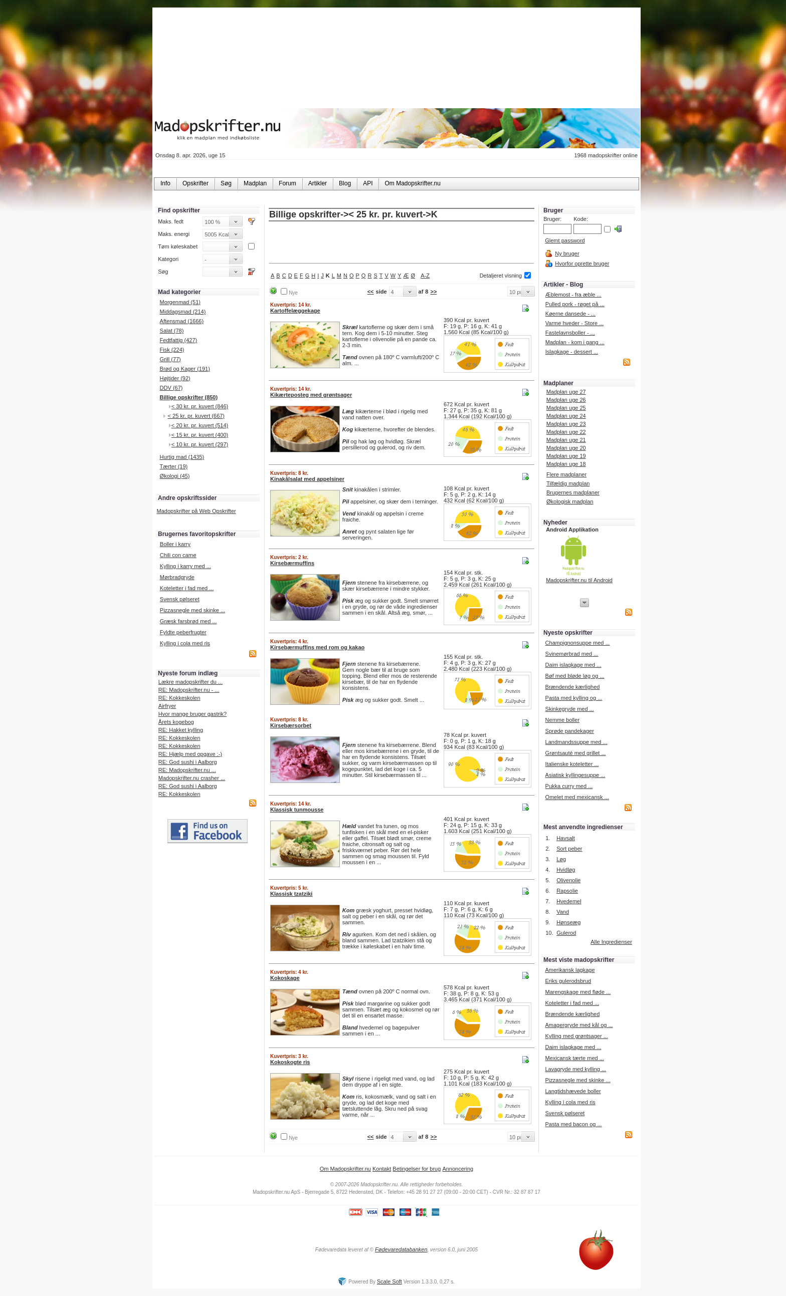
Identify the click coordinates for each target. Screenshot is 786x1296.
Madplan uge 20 (566, 448)
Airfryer (167, 706)
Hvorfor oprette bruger (582, 264)
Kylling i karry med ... (185, 566)
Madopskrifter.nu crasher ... (191, 778)
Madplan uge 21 (566, 440)
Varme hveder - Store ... (574, 323)
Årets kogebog (176, 722)
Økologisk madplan (570, 501)
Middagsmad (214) (183, 312)
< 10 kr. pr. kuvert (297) (199, 444)
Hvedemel (568, 901)
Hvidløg (565, 870)
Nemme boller (562, 720)
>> (433, 292)
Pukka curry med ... (569, 786)
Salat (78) (172, 331)
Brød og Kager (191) (185, 369)
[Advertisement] (401, 243)
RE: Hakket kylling (180, 730)
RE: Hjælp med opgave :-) (190, 754)
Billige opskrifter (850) (189, 397)
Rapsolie (567, 891)
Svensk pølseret (180, 599)
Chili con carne (178, 555)
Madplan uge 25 (566, 408)
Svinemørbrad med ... (572, 654)
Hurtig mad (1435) (182, 457)
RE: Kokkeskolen (179, 698)
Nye (293, 293)
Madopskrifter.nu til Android (579, 580)
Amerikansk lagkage (570, 970)
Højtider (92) (175, 378)
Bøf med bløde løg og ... (575, 676)
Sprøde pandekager (569, 731)
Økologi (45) (175, 476)
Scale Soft (389, 1281)
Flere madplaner (566, 474)
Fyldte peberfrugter (183, 632)
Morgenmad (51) (180, 302)
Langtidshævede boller (573, 1091)
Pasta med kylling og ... (574, 698)
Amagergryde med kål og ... (579, 1025)
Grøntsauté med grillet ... (575, 753)
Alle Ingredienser (611, 942)
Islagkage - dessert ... (571, 352)
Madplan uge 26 (566, 400)
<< (370, 292)
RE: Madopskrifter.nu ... (187, 770)
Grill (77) (170, 359)
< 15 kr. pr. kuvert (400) (199, 435)
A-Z (425, 276)
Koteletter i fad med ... (187, 588)
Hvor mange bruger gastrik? (192, 714)
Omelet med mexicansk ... (577, 797)
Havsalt (565, 838)
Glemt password (564, 240)
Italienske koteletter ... (572, 764)
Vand (562, 912)
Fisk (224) (172, 350)
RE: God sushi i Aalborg (187, 762)
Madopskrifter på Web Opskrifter (196, 511)
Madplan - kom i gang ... (575, 342)
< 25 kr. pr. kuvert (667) (196, 416)
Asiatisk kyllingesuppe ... (575, 775)
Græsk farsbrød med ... (188, 621)
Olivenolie (568, 880)
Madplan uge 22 (566, 432)
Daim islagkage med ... (573, 665)
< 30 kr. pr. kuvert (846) (199, 406)
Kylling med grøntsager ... (576, 1036)
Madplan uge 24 (566, 416)
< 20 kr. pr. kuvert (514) (199, 425)
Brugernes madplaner (573, 492)
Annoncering (457, 1169)
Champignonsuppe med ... (577, 643)
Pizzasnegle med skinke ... (192, 610)
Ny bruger (567, 253)
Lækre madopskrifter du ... (190, 682)
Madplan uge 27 (566, 392)
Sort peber (569, 849)
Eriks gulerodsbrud (568, 981)
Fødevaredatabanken (401, 1249)
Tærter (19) (174, 466)
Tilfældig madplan (568, 483)
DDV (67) (171, 388)
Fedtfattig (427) (179, 340)
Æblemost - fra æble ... (573, 295)
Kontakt (381, 1169)
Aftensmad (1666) (182, 321)
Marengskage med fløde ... (578, 992)
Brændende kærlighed (572, 687)
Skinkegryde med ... (569, 709)
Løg (561, 859)
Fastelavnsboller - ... (570, 333)
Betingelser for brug (416, 1169)
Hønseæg (568, 922)
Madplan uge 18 (566, 464)
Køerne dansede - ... (570, 314)
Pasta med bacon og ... (573, 1124)
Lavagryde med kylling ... (575, 1069)
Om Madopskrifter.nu (345, 1169)
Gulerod (566, 933)
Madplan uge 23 (566, 424)
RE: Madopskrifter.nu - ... (189, 690)
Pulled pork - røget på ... (575, 304)
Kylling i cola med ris (185, 643)
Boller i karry (175, 544)
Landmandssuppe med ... (576, 742)
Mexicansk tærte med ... (574, 1058)
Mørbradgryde (177, 577)
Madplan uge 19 (566, 456)
